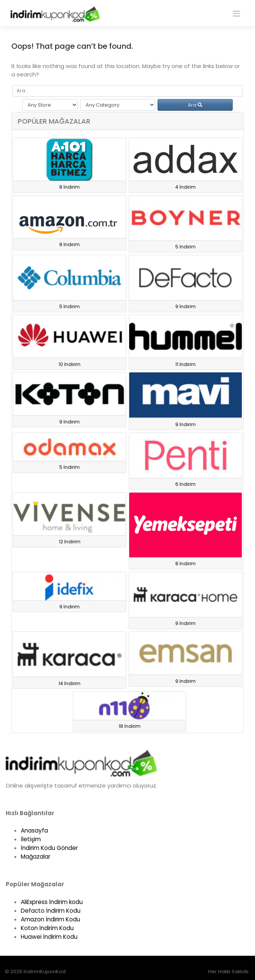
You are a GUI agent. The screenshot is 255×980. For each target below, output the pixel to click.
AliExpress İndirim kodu (52, 902)
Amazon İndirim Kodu (50, 919)
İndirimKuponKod (44, 971)
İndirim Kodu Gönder (49, 848)
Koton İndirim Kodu (47, 928)
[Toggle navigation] (236, 13)
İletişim (31, 839)
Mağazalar (35, 857)
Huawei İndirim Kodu (49, 937)
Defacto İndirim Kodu (50, 911)
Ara (195, 105)
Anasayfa (34, 830)
